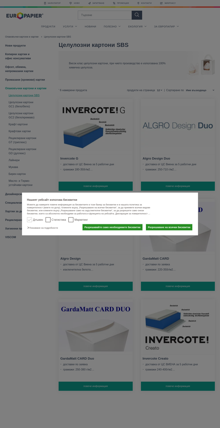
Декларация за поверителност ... (132, 213)
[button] (43, 228)
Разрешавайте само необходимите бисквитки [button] (112, 227)
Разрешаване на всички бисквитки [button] (169, 227)
